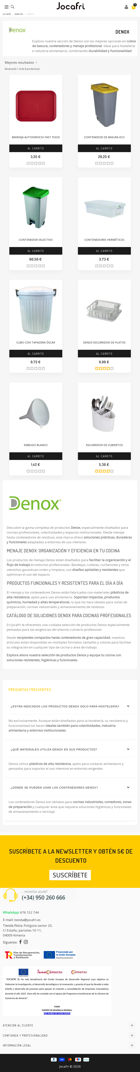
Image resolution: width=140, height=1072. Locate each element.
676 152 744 (29, 912)
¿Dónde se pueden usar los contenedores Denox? (70, 787)
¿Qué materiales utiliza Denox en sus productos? (70, 749)
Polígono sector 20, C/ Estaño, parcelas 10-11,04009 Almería (27, 930)
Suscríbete (70, 875)
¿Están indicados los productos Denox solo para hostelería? (70, 706)
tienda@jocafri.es (27, 920)
